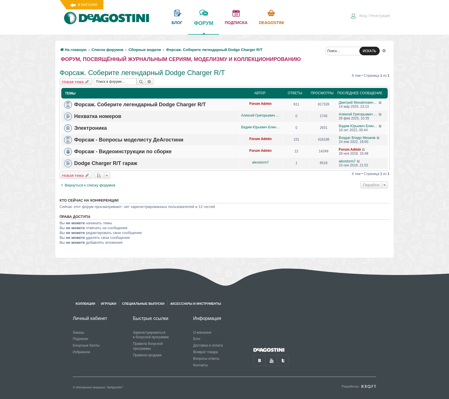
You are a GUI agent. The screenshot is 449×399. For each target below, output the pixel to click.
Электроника (90, 128)
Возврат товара (205, 352)
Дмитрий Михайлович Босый (359, 103)
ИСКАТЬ (369, 50)
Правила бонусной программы (148, 346)
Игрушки (108, 303)
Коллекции (85, 303)
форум (203, 27)
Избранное (81, 352)
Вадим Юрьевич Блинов (260, 127)
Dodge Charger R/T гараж (105, 163)
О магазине (202, 333)
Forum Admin (260, 104)
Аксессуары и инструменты (195, 303)
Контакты (200, 365)
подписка (236, 22)
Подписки (80, 339)
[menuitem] (370, 16)
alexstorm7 (260, 162)
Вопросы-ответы (206, 359)
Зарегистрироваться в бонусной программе (151, 335)
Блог (196, 339)
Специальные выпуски (143, 303)
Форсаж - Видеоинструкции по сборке (123, 151)
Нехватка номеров (97, 116)
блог (177, 22)
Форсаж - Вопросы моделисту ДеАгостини (128, 140)
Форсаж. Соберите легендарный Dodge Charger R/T (142, 72)
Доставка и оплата (208, 345)
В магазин (87, 5)
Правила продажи (147, 355)
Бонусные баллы (86, 345)
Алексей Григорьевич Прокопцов (260, 115)
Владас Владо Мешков (357, 138)
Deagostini (271, 22)
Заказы (78, 333)
